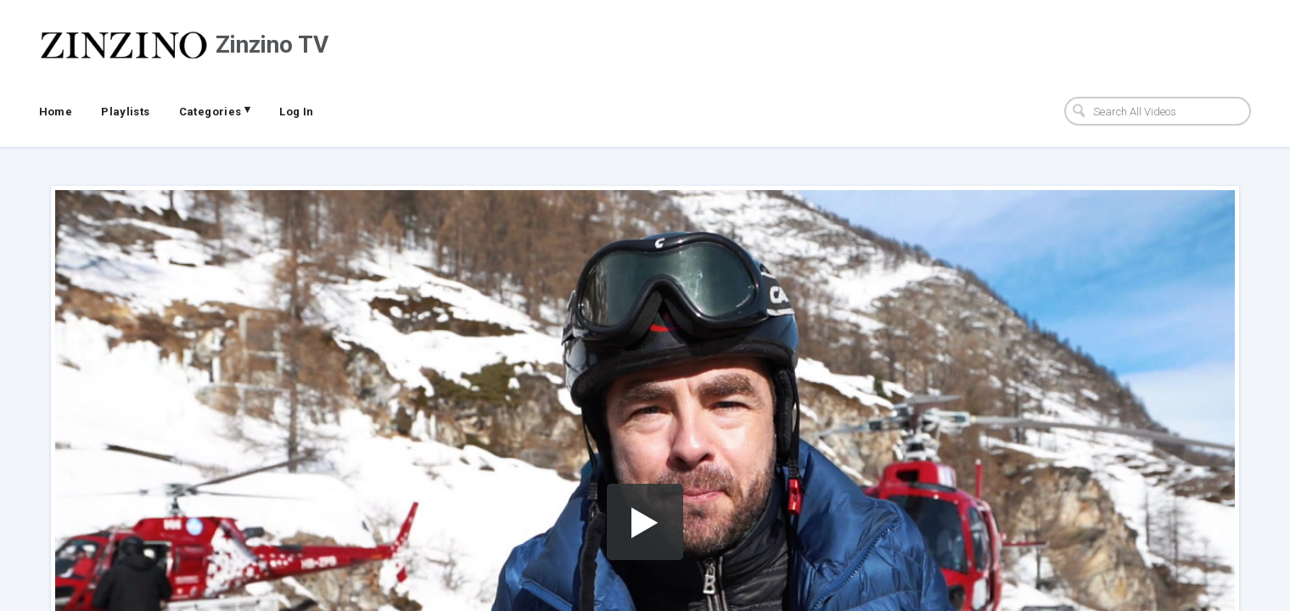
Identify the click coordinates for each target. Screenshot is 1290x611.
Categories (215, 110)
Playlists (125, 111)
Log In (296, 111)
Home (56, 111)
